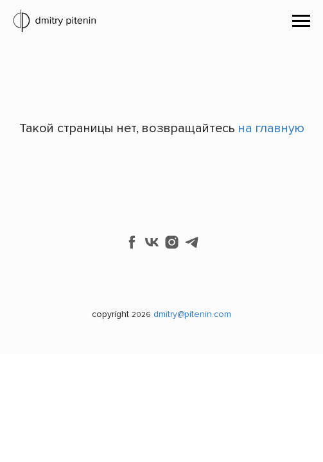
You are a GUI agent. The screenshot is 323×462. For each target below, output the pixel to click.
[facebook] (132, 242)
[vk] (152, 242)
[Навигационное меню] (301, 21)
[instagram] (172, 242)
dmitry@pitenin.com (192, 314)
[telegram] (192, 242)
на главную (271, 128)
